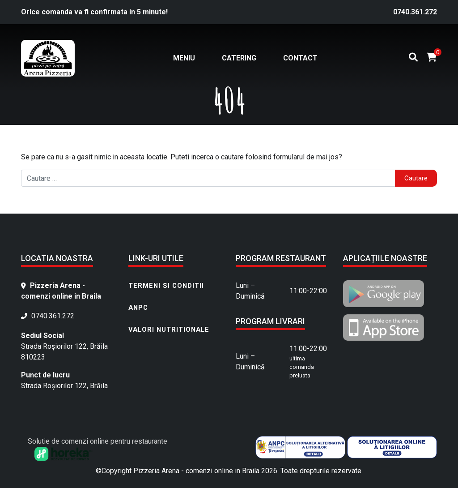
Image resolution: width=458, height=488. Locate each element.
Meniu (184, 58)
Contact (300, 58)
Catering (239, 58)
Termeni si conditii (166, 286)
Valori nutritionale (168, 329)
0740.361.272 (415, 12)
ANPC (138, 308)
